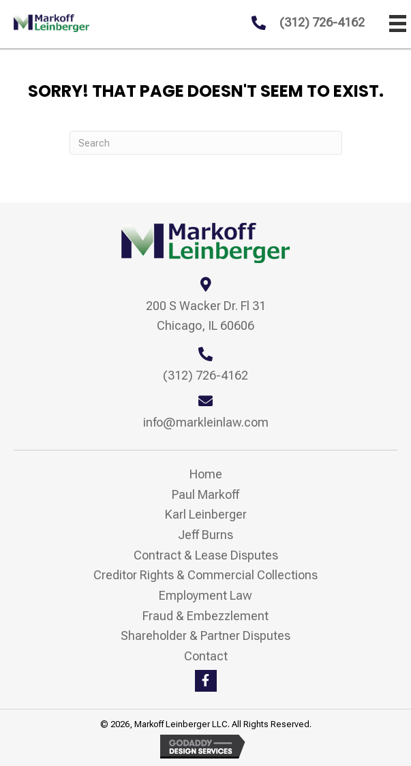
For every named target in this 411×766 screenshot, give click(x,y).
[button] (206, 681)
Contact (206, 656)
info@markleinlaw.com (206, 422)
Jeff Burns (205, 534)
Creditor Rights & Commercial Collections (205, 575)
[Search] (206, 143)
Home (205, 474)
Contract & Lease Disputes (206, 555)
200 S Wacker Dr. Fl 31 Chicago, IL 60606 (206, 315)
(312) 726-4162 (322, 22)
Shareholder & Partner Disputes (205, 635)
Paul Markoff (205, 494)
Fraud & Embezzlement (205, 616)
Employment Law (205, 595)
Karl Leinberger (206, 514)
